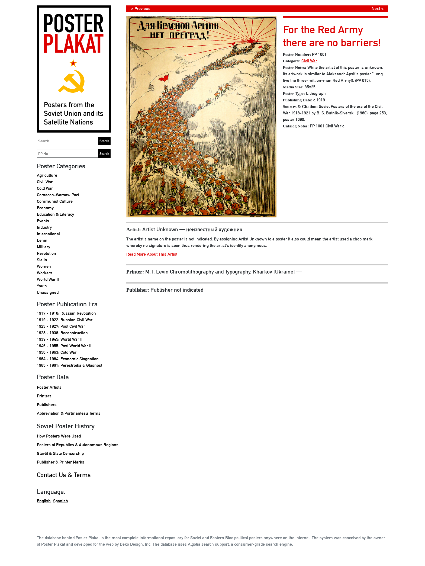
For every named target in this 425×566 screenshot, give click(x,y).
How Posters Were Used (59, 436)
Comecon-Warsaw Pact (58, 194)
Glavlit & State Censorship (60, 453)
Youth (42, 285)
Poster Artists (49, 387)
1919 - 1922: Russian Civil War (64, 319)
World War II (48, 279)
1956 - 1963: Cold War (56, 352)
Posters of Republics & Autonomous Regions (77, 444)
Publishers (47, 404)
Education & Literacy (55, 214)
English (44, 500)
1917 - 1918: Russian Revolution (66, 313)
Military (43, 246)
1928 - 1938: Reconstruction (62, 332)
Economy (45, 207)
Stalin (42, 259)
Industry (44, 227)
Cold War (45, 188)
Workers (44, 272)
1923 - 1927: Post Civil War (61, 326)
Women (44, 266)
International (48, 233)
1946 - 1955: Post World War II (64, 345)
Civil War (45, 181)
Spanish (60, 500)
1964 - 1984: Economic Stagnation (68, 358)
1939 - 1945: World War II (59, 339)
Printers (44, 395)
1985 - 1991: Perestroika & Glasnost (69, 365)
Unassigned (48, 292)
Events (43, 220)
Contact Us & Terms (64, 474)
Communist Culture (55, 201)
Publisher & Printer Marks (60, 462)
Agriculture (47, 175)
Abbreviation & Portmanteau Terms (69, 413)
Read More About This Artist (151, 254)
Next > (378, 8)
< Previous (140, 8)
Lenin (42, 240)
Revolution (46, 253)
